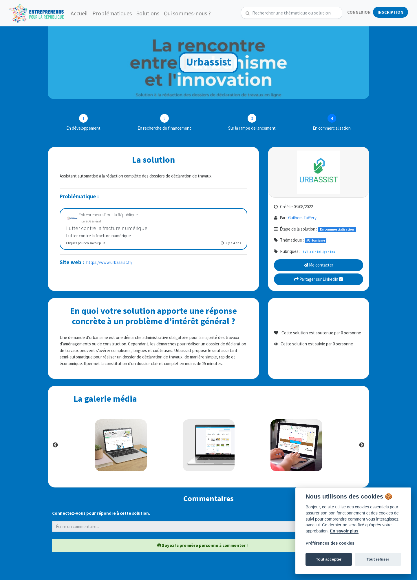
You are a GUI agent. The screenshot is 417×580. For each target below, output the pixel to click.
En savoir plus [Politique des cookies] (344, 531)
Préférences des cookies (330, 543)
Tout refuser (378, 559)
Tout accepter (328, 559)
